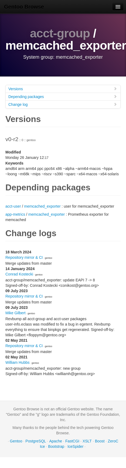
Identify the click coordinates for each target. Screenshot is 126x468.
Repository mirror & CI (24, 257)
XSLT (87, 441)
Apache (55, 441)
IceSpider (75, 446)
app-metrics (15, 214)
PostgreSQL (35, 441)
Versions (62, 88)
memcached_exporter (42, 206)
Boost (100, 441)
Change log (62, 104)
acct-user (13, 206)
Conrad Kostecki (19, 274)
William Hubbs (17, 362)
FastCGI (72, 441)
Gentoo (16, 441)
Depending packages (62, 96)
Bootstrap (56, 446)
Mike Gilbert (15, 313)
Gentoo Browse (24, 7)
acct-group (60, 33)
